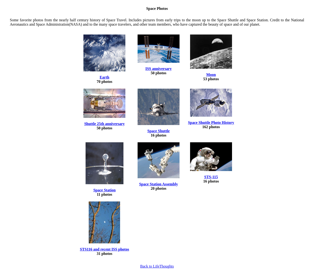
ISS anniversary (158, 69)
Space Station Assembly (158, 184)
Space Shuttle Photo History (211, 122)
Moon (211, 75)
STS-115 (211, 177)
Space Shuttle (158, 131)
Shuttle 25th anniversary (104, 124)
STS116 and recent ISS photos (104, 249)
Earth (104, 77)
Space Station (104, 190)
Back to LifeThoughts (157, 266)
